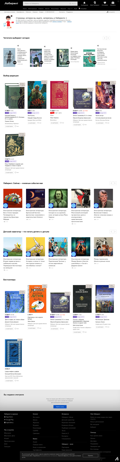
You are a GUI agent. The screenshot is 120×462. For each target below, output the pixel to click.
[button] (104, 38)
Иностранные (32, 8)
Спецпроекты (66, 439)
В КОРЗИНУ (9, 126)
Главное (40, 8)
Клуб (75, 8)
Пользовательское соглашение (100, 452)
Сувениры (36, 433)
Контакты (62, 12)
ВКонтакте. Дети (9, 436)
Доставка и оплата (9, 12)
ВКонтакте (7, 433)
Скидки (41, 12)
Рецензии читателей (68, 423)
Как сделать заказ (96, 436)
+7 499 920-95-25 (49, 12)
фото (22, 85)
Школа (47, 8)
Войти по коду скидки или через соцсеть (101, 418)
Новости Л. (65, 433)
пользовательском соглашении (48, 455)
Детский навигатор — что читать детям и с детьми (26, 232)
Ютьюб (6, 438)
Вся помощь (94, 449)
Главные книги (38, 445)
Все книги (36, 417)
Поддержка (69, 12)
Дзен (5, 444)
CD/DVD (35, 431)
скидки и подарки (57, 21)
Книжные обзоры (67, 425)
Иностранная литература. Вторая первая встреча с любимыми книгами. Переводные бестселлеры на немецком (12, 263)
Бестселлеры (9, 279)
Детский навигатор (68, 420)
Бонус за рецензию (39, 447)
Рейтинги (28, 12)
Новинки (35, 12)
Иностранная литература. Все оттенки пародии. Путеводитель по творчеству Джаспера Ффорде (12, 215)
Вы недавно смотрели (14, 394)
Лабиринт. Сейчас (67, 417)
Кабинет (93, 427)
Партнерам (65, 447)
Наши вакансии (67, 450)
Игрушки (63, 8)
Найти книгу (60, 407)
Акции (35, 442)
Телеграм (7, 446)
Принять (90, 455)
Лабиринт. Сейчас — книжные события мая (23, 183)
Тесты (63, 431)
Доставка (93, 441)
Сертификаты (20, 12)
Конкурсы (65, 436)
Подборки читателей (69, 428)
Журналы (36, 423)
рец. (22, 83)
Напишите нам (95, 446)
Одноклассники (9, 441)
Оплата (92, 438)
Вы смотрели (94, 424)
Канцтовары (55, 8)
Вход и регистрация (97, 422)
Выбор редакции (11, 75)
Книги (25, 8)
